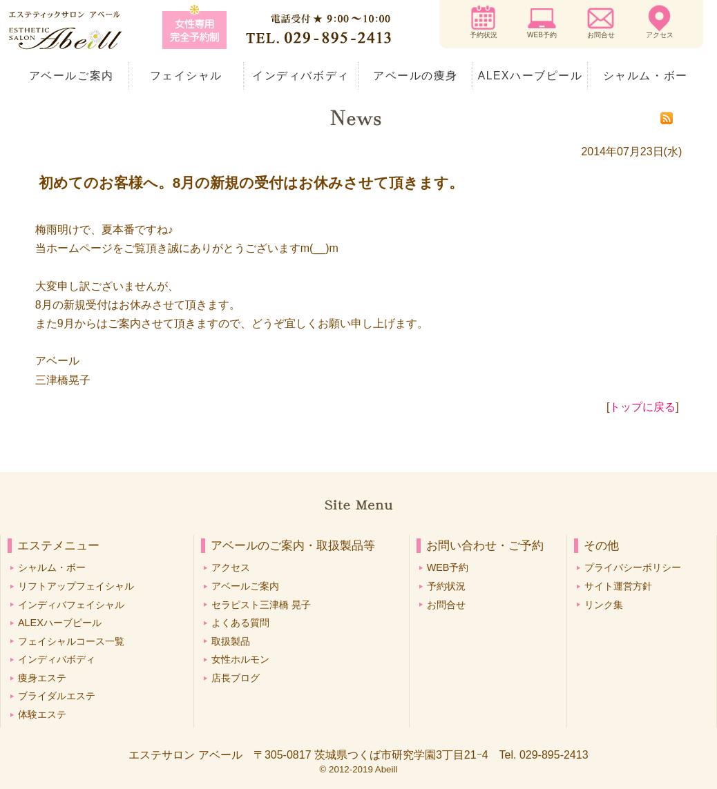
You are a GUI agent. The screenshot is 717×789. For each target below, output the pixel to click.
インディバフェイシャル (71, 604)
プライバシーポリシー (632, 567)
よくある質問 (240, 622)
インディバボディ (301, 75)
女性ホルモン (240, 659)
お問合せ (601, 35)
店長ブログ (235, 677)
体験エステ (42, 714)
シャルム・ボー (645, 75)
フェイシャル (186, 75)
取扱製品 (230, 641)
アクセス (659, 35)
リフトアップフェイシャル (76, 586)
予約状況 (483, 35)
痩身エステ (42, 677)
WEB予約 (542, 35)
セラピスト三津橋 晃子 (261, 604)
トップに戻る (642, 407)
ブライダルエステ (56, 695)
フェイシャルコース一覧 (71, 641)
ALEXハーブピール (530, 75)
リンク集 (603, 604)
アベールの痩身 (415, 75)
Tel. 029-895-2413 (544, 755)
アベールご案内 (71, 75)
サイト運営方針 (618, 586)
